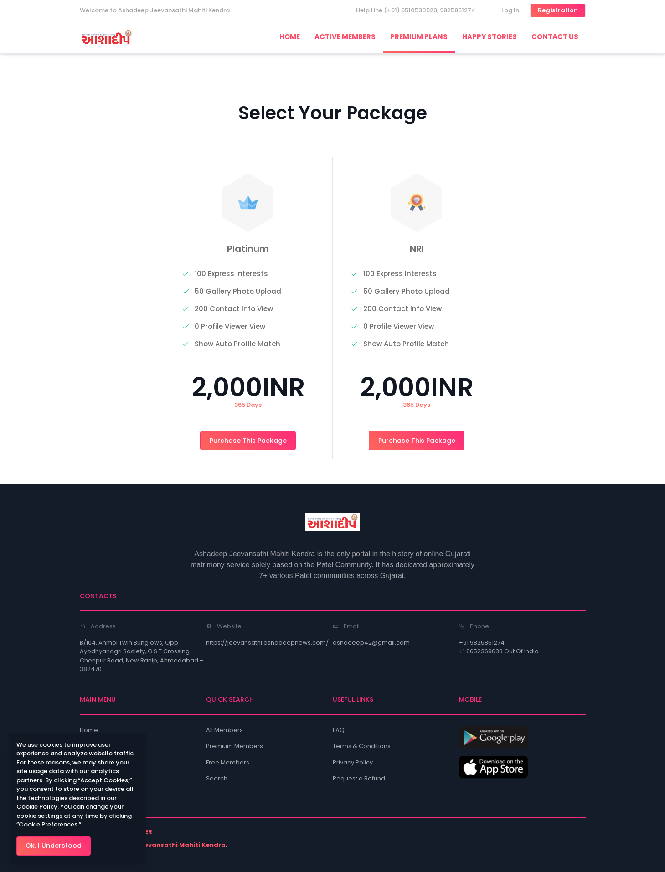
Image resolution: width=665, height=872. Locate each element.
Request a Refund (359, 778)
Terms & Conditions (362, 746)
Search (216, 778)
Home (89, 730)
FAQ (339, 730)
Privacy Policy (353, 762)
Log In (510, 10)
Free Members (227, 762)
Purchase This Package (248, 440)
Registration (558, 10)
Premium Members (234, 746)
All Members (224, 730)
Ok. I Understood (54, 845)
